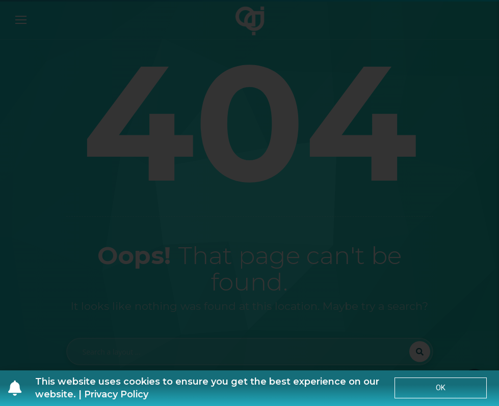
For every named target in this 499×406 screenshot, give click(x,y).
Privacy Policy (116, 394)
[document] (249, 203)
